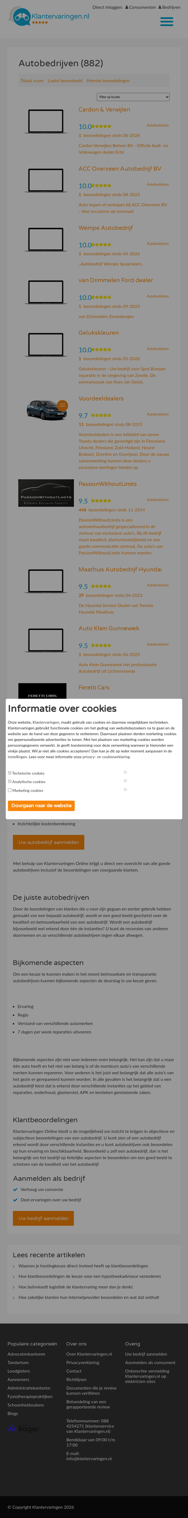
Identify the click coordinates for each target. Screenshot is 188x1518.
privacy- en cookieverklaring (106, 756)
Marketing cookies (27, 790)
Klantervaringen (46, 722)
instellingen (17, 756)
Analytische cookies (28, 781)
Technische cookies (28, 773)
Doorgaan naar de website (41, 806)
